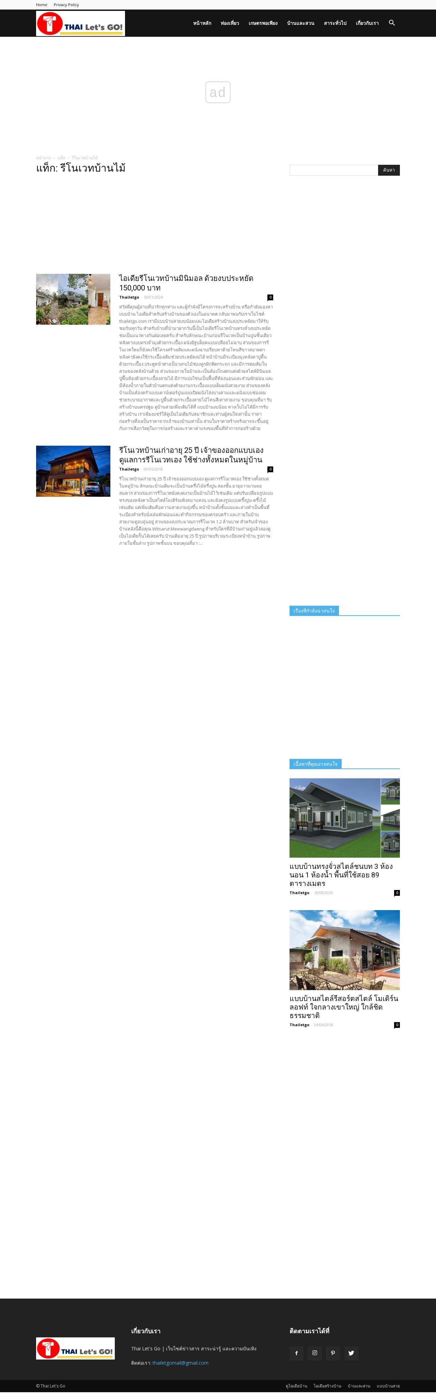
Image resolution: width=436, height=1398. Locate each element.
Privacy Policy (66, 4)
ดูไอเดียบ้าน (296, 1386)
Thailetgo (129, 297)
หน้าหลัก (202, 23)
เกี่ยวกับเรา (367, 23)
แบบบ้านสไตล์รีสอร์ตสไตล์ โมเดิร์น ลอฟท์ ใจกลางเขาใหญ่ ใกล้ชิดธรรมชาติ (344, 1007)
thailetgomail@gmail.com (180, 1363)
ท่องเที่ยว (230, 23)
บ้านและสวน (300, 23)
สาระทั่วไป (335, 23)
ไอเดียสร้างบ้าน (327, 1386)
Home (41, 4)
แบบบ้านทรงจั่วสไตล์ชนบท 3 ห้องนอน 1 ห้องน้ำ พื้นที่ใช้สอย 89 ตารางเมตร (341, 875)
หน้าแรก (43, 158)
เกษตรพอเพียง (263, 23)
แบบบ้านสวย (388, 1386)
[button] (392, 23)
